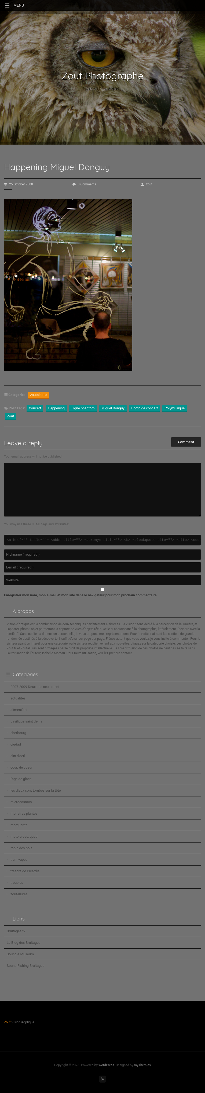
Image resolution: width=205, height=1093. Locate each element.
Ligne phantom (82, 408)
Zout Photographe (103, 75)
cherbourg (18, 733)
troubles (16, 883)
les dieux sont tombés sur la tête (35, 790)
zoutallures (38, 395)
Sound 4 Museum (20, 954)
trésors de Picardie (24, 871)
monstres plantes (24, 813)
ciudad (15, 744)
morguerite (18, 825)
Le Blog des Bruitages (24, 943)
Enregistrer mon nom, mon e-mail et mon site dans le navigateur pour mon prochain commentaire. (81, 595)
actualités (18, 698)
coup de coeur (21, 767)
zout (146, 184)
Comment (186, 442)
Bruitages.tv (16, 931)
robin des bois (21, 848)
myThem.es (142, 1065)
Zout (10, 416)
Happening (56, 408)
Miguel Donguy (113, 408)
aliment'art (18, 710)
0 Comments (84, 184)
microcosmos (21, 802)
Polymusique (174, 408)
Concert (35, 408)
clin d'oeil (17, 756)
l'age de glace (20, 779)
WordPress (106, 1065)
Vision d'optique (102, 89)
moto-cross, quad (24, 836)
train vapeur (19, 860)
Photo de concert (144, 408)
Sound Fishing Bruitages (25, 966)
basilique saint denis (26, 721)
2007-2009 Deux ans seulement (34, 687)
